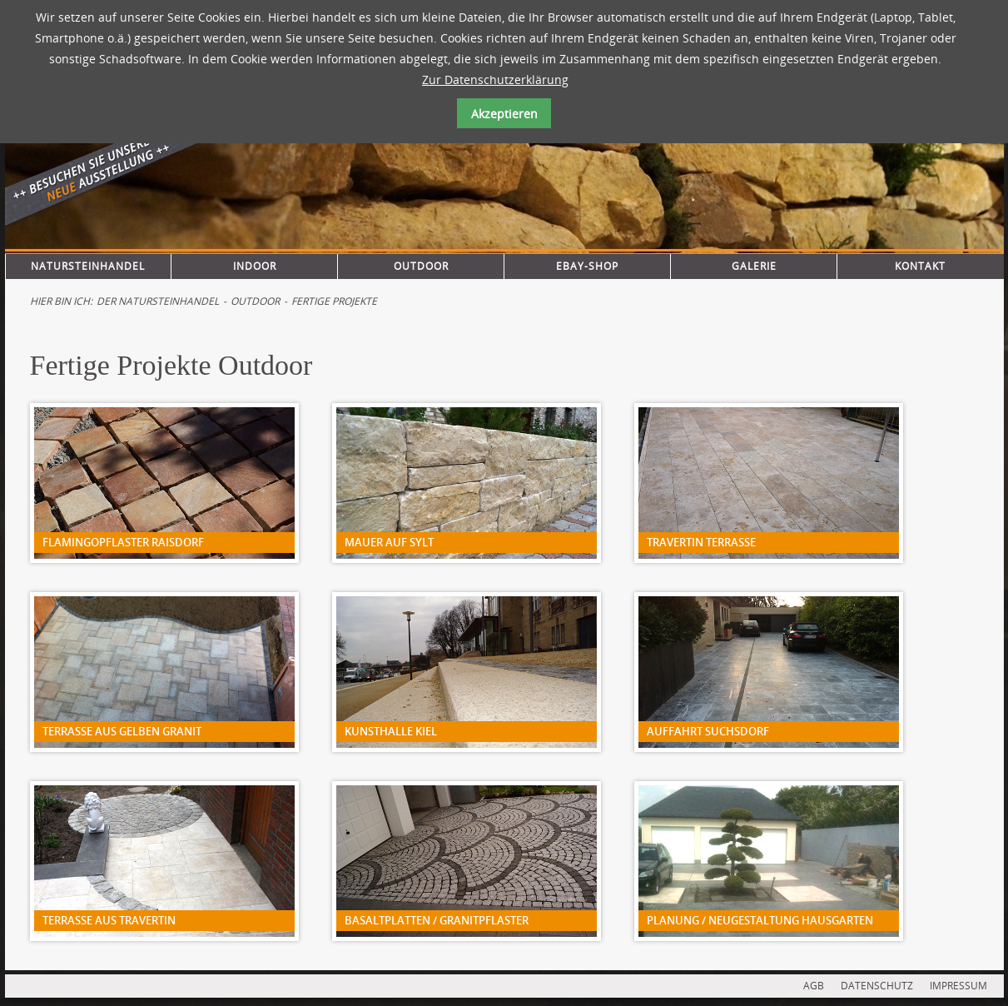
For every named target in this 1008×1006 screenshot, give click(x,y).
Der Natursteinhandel (158, 301)
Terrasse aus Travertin (109, 920)
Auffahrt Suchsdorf (708, 731)
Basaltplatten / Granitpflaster (437, 920)
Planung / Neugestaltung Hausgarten (760, 920)
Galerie (754, 266)
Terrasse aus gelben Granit (121, 731)
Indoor (254, 266)
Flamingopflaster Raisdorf (123, 542)
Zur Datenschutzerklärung (495, 79)
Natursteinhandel (88, 266)
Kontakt (920, 266)
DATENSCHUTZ (877, 986)
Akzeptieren (504, 114)
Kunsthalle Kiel (391, 731)
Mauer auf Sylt (389, 542)
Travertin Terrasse (701, 542)
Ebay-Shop (587, 266)
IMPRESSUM (958, 986)
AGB (813, 986)
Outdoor (421, 266)
